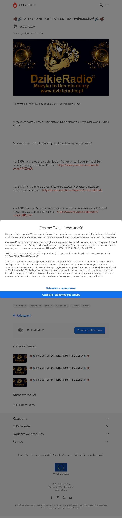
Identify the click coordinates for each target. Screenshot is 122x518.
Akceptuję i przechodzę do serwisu (61, 294)
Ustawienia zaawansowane (61, 288)
